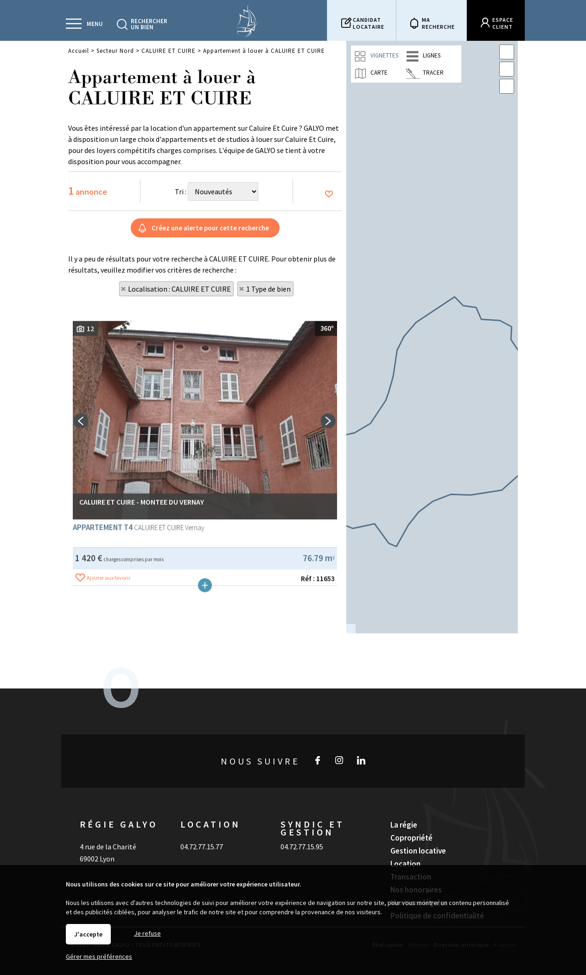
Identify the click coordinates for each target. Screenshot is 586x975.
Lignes (423, 56)
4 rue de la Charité (108, 824)
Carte (371, 73)
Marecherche (438, 23)
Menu (95, 24)
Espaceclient (502, 23)
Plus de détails (205, 744)
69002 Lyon (97, 836)
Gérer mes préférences (99, 956)
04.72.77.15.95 (301, 824)
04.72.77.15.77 (201, 824)
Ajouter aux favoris (108, 736)
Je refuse (147, 933)
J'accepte (88, 934)
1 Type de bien (268, 288)
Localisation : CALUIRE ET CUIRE (179, 288)
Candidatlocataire (368, 23)
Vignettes (376, 56)
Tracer (425, 73)
